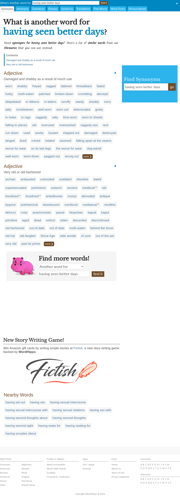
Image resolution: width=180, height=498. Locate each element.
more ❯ (88, 156)
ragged (51, 86)
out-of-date (37, 228)
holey (9, 94)
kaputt (92, 212)
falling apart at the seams (93, 140)
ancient (72, 188)
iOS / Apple (88, 464)
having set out (15, 402)
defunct (10, 212)
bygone (10, 205)
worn (8, 86)
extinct (50, 220)
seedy (80, 102)
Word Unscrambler (56, 464)
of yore (86, 236)
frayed (36, 86)
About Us (116, 468)
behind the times (102, 228)
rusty (24, 212)
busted (53, 133)
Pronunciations (137, 8)
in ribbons (32, 102)
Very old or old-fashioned (19, 64)
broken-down (64, 94)
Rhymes (53, 8)
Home (114, 464)
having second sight (19, 425)
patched (44, 94)
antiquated (28, 179)
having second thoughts (69, 418)
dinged (10, 140)
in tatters (50, 102)
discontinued (100, 220)
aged (25, 220)
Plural (24, 472)
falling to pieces (16, 125)
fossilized (32, 196)
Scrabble (51, 472)
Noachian (76, 212)
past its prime (30, 243)
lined (23, 140)
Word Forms (118, 8)
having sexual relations (69, 410)
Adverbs (26, 468)
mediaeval (90, 205)
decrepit (102, 94)
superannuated (15, 188)
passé (60, 212)
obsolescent (51, 205)
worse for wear (15, 148)
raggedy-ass (89, 125)
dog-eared (94, 148)
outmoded (47, 179)
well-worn (12, 156)
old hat (10, 236)
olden (64, 220)
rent (105, 125)
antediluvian (54, 196)
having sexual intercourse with (26, 410)
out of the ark (105, 236)
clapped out (71, 133)
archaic (10, 179)
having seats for (49, 425)
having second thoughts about (26, 418)
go (172, 87)
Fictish (78, 348)
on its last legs (41, 148)
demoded (88, 196)
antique (105, 196)
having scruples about (20, 433)
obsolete (82, 179)
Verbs (2, 485)
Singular (26, 476)
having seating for (78, 425)
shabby (22, 86)
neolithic (110, 205)
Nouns (3, 480)
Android (87, 468)
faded (101, 86)
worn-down (31, 156)
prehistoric (38, 188)
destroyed (109, 133)
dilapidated (13, 102)
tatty (8, 109)
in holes (10, 117)
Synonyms (7, 8)
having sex (37, 402)
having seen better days (64, 273)
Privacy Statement (120, 476)
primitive (11, 220)
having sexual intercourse (68, 402)
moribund (71, 205)
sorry (107, 102)
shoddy (94, 102)
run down (11, 133)
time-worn (70, 117)
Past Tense (27, 480)
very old (11, 243)
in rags (26, 117)
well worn (44, 109)
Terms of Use (118, 472)
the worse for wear (69, 148)
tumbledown (24, 109)
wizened (65, 140)
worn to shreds (92, 117)
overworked (67, 125)
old (34, 125)
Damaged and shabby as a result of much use (30, 60)
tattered (66, 86)
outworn (56, 188)
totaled (50, 140)
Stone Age (47, 236)
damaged (90, 133)
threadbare (84, 86)
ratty (55, 117)
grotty (99, 109)
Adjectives (27, 464)
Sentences (67, 8)
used (26, 133)
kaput (105, 212)
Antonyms (22, 8)
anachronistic (41, 212)
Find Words (100, 8)
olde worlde (68, 236)
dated (97, 179)
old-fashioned (14, 228)
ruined (35, 140)
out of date (57, 228)
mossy (72, 196)
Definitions (38, 8)
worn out (62, 109)
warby (39, 133)
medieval (88, 188)
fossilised (11, 196)
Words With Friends (56, 468)
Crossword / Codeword (58, 476)
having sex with (100, 410)
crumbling (85, 94)
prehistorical (29, 205)
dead (37, 220)
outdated (65, 179)
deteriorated (81, 109)
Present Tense (28, 485)
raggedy (41, 117)
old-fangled (27, 236)
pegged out (52, 156)
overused (47, 125)
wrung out (72, 156)
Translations (83, 8)
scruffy (66, 102)
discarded (79, 220)
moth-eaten (26, 94)
